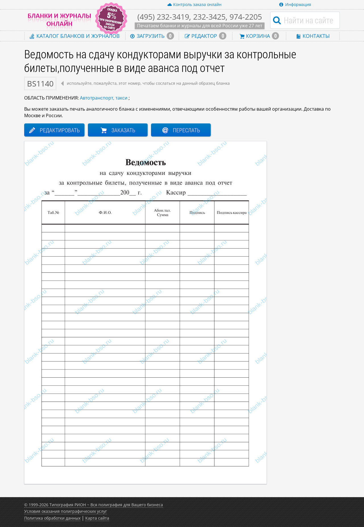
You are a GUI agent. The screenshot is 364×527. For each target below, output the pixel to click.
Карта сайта (97, 518)
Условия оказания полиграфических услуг (65, 511)
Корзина (259, 36)
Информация (295, 4)
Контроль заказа (194, 4)
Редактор (205, 36)
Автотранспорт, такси (103, 98)
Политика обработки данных (52, 518)
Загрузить (152, 36)
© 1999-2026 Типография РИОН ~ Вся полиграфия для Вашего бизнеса (93, 504)
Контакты (313, 35)
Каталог (75, 35)
